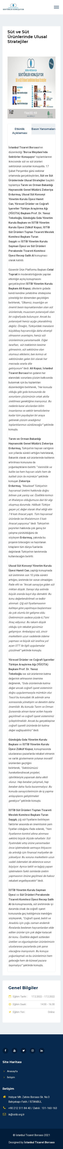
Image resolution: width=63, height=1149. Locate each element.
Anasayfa (10, 1071)
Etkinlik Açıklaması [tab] (19, 131)
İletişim (9, 1077)
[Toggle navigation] (56, 7)
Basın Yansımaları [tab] (43, 129)
